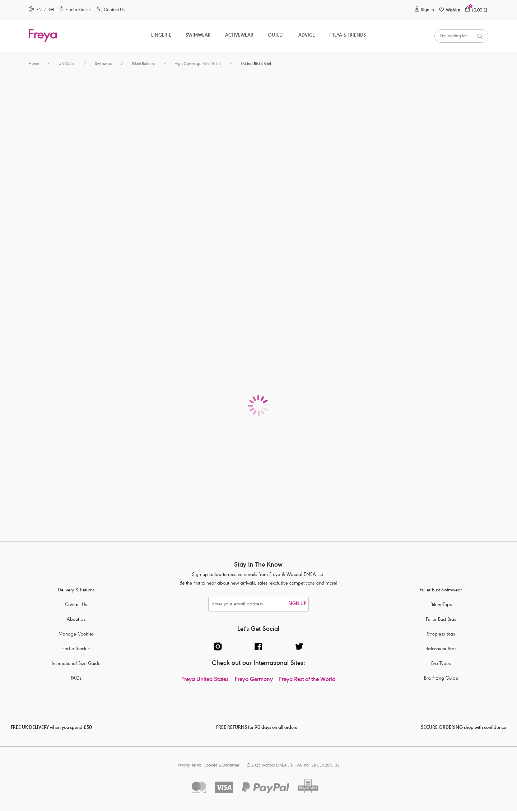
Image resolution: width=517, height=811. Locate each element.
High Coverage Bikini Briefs (197, 64)
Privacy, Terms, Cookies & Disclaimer (208, 765)
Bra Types (441, 664)
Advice (306, 35)
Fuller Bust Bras (441, 620)
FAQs (76, 678)
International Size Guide (76, 664)
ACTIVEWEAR (239, 35)
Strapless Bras (441, 634)
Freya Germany (254, 680)
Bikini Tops (441, 605)
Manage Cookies (76, 634)
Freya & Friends (347, 35)
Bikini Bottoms (143, 64)
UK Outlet (67, 64)
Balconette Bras (440, 649)
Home (34, 64)
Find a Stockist (75, 649)
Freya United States (204, 680)
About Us (76, 620)
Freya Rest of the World (307, 680)
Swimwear (198, 35)
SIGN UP (297, 604)
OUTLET (276, 35)
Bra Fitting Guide (441, 678)
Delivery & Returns (76, 590)
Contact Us (76, 605)
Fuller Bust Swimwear (441, 590)
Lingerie (161, 35)
